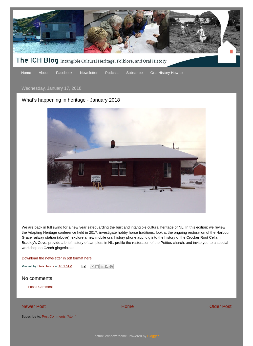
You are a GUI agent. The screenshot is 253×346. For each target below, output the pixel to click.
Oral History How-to (166, 72)
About (43, 72)
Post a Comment (40, 287)
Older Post (221, 306)
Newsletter (89, 72)
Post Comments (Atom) (59, 316)
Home (26, 72)
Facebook (64, 72)
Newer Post (33, 306)
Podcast (112, 72)
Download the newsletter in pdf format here (57, 258)
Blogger (153, 336)
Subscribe (134, 72)
